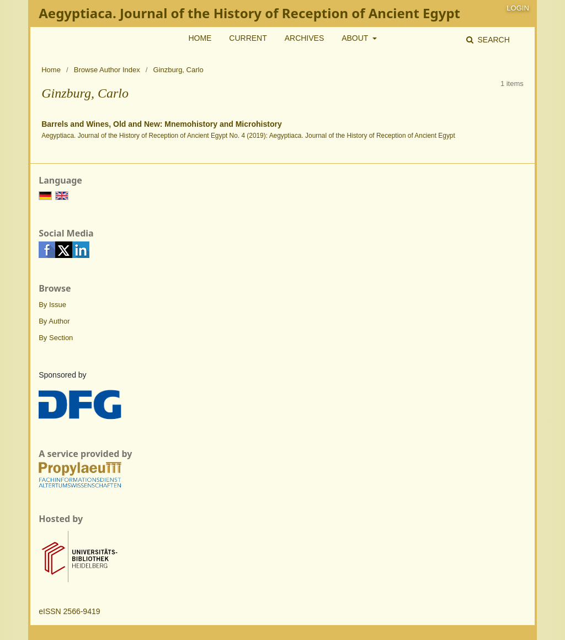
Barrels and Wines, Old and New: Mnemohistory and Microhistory (161, 124)
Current (247, 38)
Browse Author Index (107, 70)
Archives (304, 38)
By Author (54, 321)
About (356, 38)
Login (518, 8)
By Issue (52, 304)
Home (199, 38)
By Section (56, 338)
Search (493, 39)
